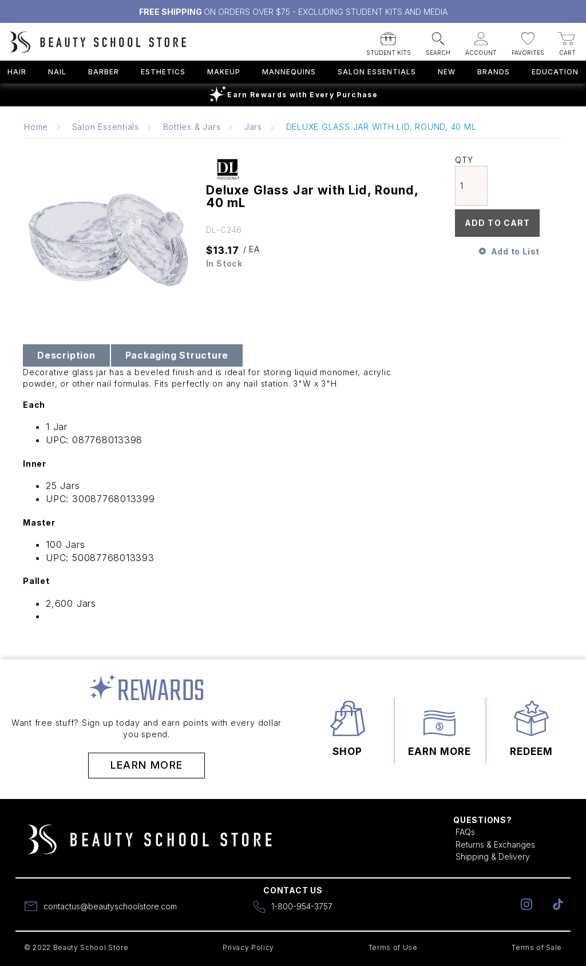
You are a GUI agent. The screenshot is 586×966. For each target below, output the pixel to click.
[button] (389, 40)
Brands (493, 71)
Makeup (223, 71)
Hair (16, 71)
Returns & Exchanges (495, 844)
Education (555, 71)
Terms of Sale (537, 947)
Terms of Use (393, 947)
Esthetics (163, 71)
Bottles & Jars (192, 127)
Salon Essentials (376, 71)
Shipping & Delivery (493, 856)
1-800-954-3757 (301, 906)
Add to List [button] (515, 251)
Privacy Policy (248, 947)
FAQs (465, 832)
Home (36, 127)
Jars (253, 127)
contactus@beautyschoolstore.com (110, 906)
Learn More (146, 765)
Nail (57, 71)
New (447, 71)
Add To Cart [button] (497, 223)
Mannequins (289, 71)
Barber (103, 71)
